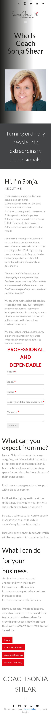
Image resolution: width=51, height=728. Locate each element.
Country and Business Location (24, 402)
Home (7, 640)
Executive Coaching (13, 647)
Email (10, 381)
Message (12, 412)
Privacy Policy (30, 709)
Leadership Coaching (13, 654)
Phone (10, 392)
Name (10, 371)
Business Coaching (13, 662)
